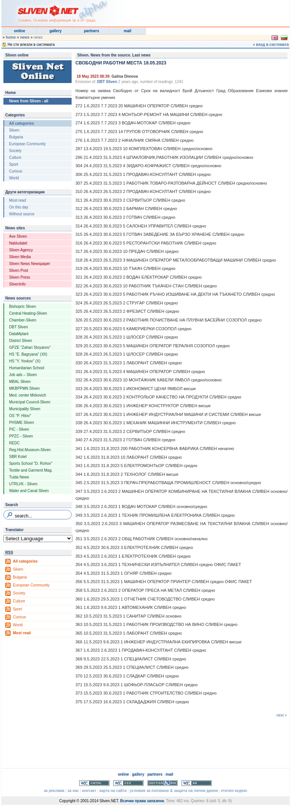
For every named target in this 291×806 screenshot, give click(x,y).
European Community (27, 144)
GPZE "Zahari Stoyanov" (30, 347)
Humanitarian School (26, 368)
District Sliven (20, 341)
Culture (15, 157)
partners (91, 31)
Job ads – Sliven (23, 375)
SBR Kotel (18, 457)
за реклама (54, 791)
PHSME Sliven (21, 422)
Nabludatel (18, 243)
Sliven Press (19, 277)
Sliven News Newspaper (29, 264)
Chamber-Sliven (22, 320)
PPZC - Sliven (21, 436)
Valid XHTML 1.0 (94, 783)
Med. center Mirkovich (27, 395)
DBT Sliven (18, 327)
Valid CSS (128, 783)
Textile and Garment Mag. (31, 470)
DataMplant (18, 334)
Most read (17, 200)
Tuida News (19, 477)
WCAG (197, 783)
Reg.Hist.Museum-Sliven (30, 450)
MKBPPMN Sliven (24, 388)
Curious (15, 171)
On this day (18, 207)
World (14, 178)
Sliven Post (18, 270)
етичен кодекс (234, 791)
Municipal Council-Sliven (29, 402)
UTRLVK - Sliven (23, 484)
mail (127, 31)
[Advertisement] (196, 11)
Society (15, 151)
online (19, 31)
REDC (14, 443)
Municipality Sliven (24, 409)
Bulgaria (16, 137)
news (25, 37)
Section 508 (163, 783)
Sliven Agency (21, 250)
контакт (89, 791)
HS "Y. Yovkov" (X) (25, 361)
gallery (55, 31)
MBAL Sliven (20, 381)
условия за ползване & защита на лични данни (173, 791)
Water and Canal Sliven (29, 491)
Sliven (14, 130)
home (11, 37)
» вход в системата (271, 44)
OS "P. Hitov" (20, 416)
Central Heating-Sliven (28, 313)
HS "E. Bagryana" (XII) (28, 354)
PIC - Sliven (19, 429)
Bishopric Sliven (22, 306)
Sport (13, 164)
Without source (21, 214)
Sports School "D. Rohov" (30, 463)
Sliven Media (20, 257)
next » (282, 715)
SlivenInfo (17, 284)
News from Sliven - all (28, 101)
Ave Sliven (18, 236)
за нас (73, 791)
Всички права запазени (142, 801)
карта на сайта (113, 791)
